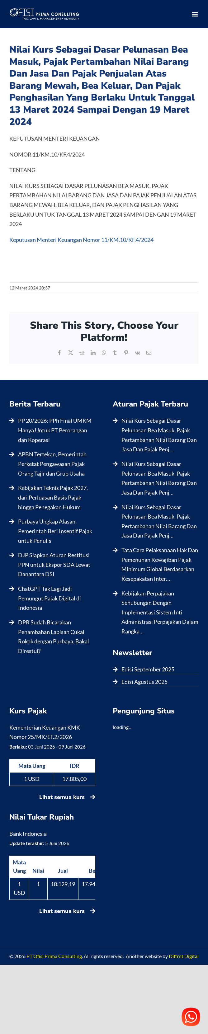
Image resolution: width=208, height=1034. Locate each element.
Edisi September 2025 (147, 669)
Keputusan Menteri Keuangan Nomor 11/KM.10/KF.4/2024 (81, 239)
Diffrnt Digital (184, 956)
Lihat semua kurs (67, 797)
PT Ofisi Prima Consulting (54, 956)
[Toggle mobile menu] (195, 14)
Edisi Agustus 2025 (144, 681)
